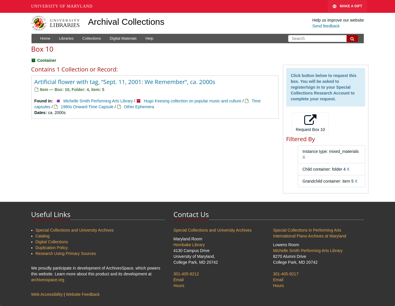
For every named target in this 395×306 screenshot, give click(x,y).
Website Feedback (83, 294)
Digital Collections (52, 241)
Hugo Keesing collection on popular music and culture (192, 101)
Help (149, 38)
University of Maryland (62, 6)
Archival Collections (126, 22)
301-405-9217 (285, 274)
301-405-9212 (186, 274)
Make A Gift (347, 6)
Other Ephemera (139, 106)
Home (45, 38)
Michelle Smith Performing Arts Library (98, 101)
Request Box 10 (310, 123)
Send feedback (326, 26)
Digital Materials (123, 38)
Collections (91, 38)
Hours (178, 285)
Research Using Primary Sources (66, 253)
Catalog (43, 236)
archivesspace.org (48, 279)
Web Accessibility (47, 294)
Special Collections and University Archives (75, 230)
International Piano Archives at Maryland (309, 236)
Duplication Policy (52, 247)
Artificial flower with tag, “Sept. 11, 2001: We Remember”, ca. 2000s (124, 82)
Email (178, 279)
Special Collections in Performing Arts (307, 230)
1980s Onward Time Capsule (87, 106)
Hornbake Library (189, 244)
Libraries (66, 38)
